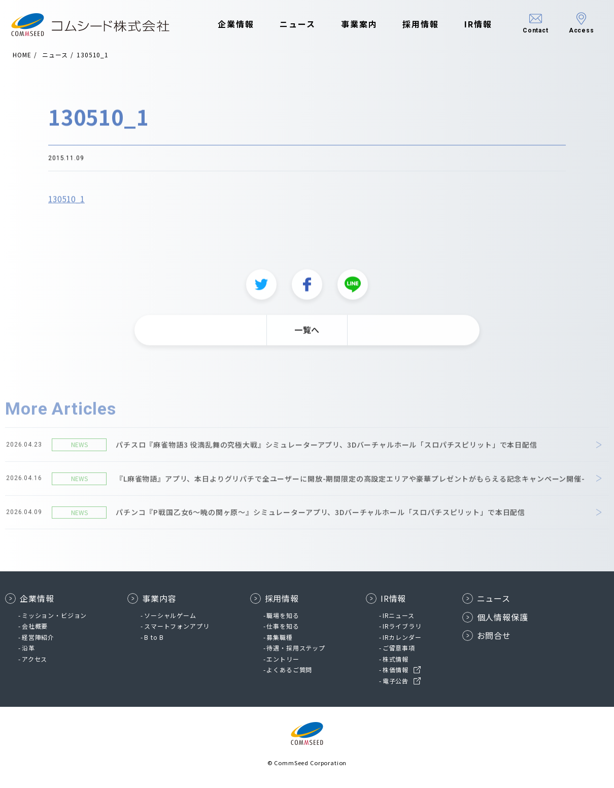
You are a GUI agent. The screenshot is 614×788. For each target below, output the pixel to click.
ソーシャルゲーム (170, 615)
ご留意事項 (399, 647)
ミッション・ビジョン (54, 615)
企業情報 (228, 24)
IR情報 (470, 24)
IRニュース (399, 615)
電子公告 (395, 680)
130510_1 (66, 203)
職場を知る (282, 615)
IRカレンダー (402, 637)
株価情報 (395, 669)
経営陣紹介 (38, 637)
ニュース (289, 24)
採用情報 (413, 24)
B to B (154, 637)
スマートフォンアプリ (176, 626)
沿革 (28, 647)
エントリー (282, 659)
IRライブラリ (402, 626)
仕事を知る (282, 626)
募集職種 (279, 637)
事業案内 (351, 24)
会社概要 (35, 626)
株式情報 (395, 659)
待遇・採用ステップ (295, 647)
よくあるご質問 (289, 669)
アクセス (34, 659)
